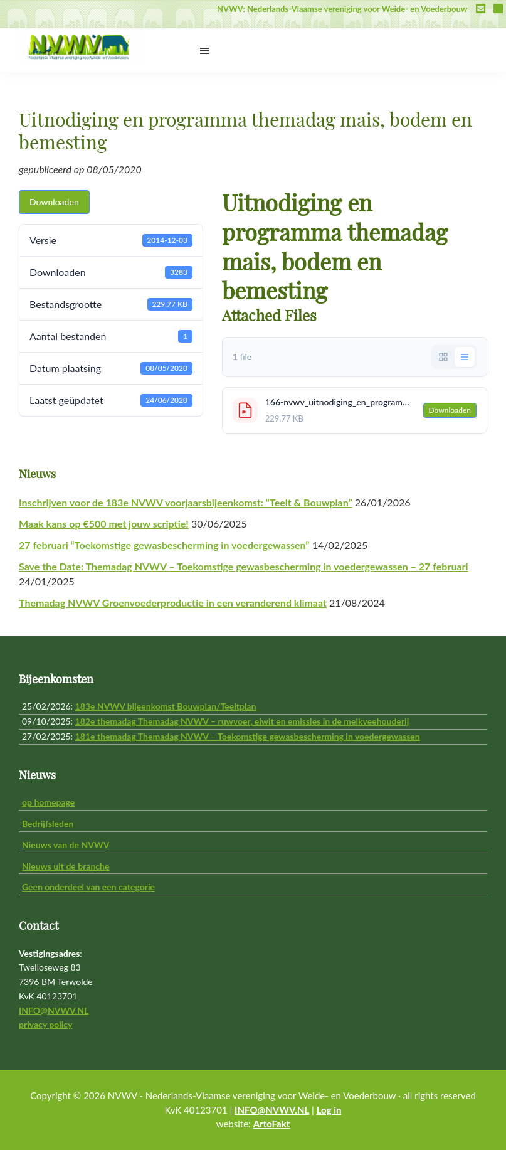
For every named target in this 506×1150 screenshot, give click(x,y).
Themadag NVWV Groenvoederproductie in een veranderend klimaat (173, 603)
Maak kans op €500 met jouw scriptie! (104, 524)
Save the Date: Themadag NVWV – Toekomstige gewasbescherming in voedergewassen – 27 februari (243, 566)
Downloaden (54, 201)
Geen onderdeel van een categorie (88, 886)
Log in (329, 1109)
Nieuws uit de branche (65, 866)
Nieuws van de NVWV (65, 844)
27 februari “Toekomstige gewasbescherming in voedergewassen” (164, 545)
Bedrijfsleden (47, 823)
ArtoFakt (271, 1123)
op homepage (48, 802)
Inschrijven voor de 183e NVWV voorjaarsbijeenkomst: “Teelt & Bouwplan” (185, 502)
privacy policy (45, 1024)
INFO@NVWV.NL (53, 1010)
